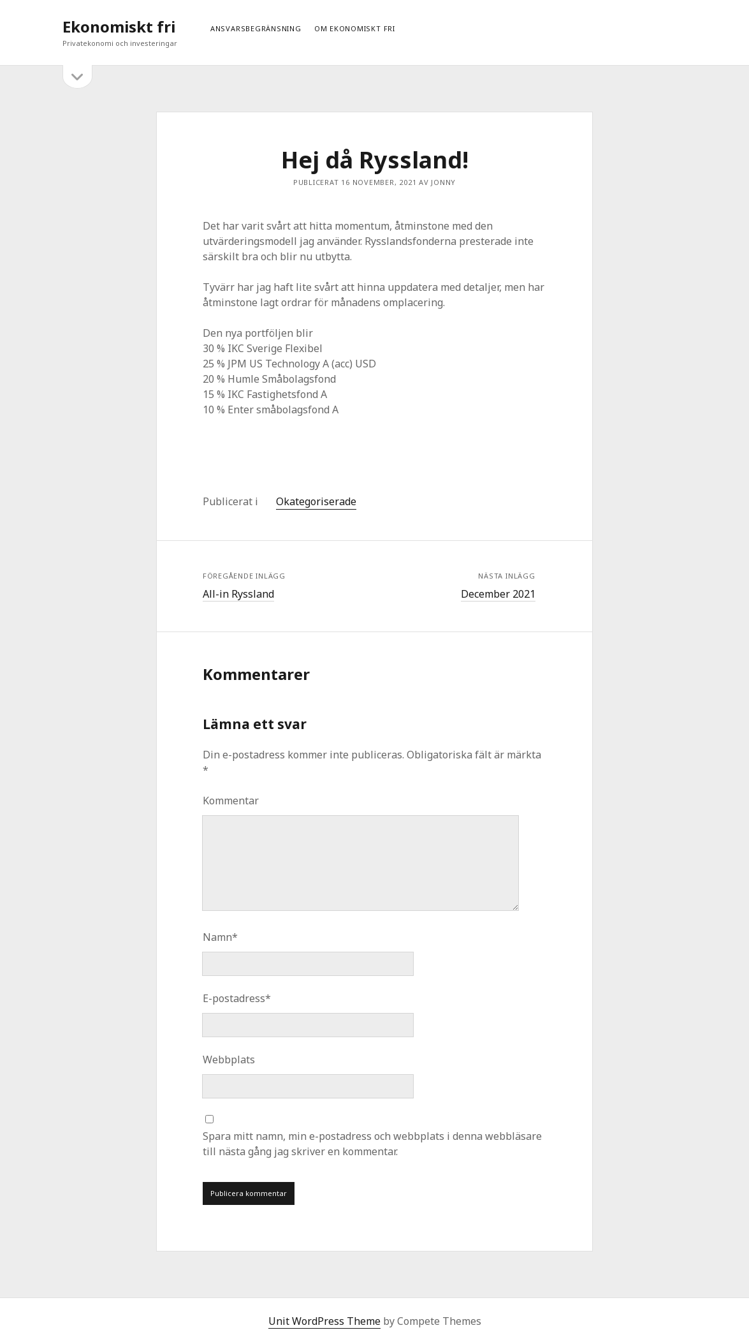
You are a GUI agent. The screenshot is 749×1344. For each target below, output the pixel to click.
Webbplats (229, 1059)
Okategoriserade (316, 501)
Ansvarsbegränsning (256, 28)
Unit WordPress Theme (324, 1321)
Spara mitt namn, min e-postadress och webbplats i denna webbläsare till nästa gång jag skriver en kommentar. (372, 1143)
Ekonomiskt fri (118, 26)
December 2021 (498, 594)
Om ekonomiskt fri (354, 28)
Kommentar (231, 801)
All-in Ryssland (238, 594)
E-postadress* (237, 998)
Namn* (220, 937)
